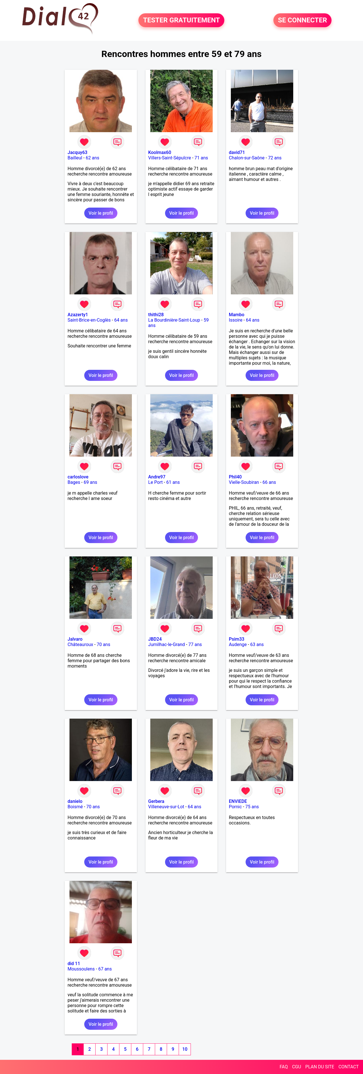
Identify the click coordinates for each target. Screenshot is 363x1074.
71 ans (201, 158)
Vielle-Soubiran (244, 482)
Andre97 (157, 477)
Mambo (236, 314)
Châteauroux (80, 644)
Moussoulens (81, 969)
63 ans (257, 644)
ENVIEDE (238, 801)
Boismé (75, 806)
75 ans (252, 806)
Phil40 (235, 477)
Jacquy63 (77, 152)
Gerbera (156, 801)
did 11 (73, 963)
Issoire (235, 320)
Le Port (155, 482)
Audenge (238, 644)
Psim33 (236, 639)
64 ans (121, 320)
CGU (296, 1066)
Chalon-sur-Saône (247, 158)
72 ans (275, 158)
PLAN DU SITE (319, 1066)
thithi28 (156, 314)
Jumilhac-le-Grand (166, 644)
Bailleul (74, 158)
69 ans (90, 482)
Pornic (235, 806)
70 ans (103, 644)
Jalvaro (75, 639)
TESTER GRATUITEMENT (181, 20)
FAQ (284, 1066)
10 (184, 1049)
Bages (73, 482)
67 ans (105, 969)
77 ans (195, 644)
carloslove (77, 477)
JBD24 (155, 639)
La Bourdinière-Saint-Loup (174, 320)
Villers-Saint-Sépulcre (169, 158)
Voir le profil (100, 213)
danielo (74, 801)
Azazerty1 (77, 314)
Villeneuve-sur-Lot (166, 806)
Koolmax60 (159, 152)
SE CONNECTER (302, 20)
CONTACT (348, 1066)
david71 (237, 152)
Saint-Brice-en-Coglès (89, 320)
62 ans (92, 158)
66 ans (269, 482)
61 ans (173, 482)
